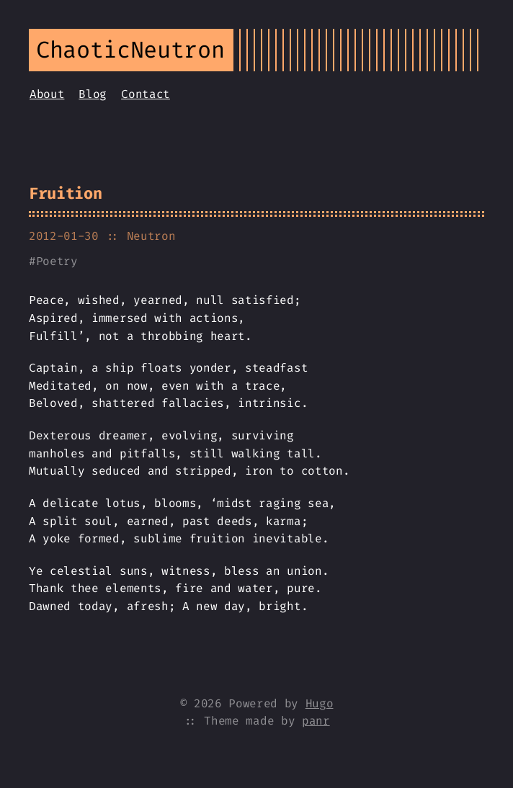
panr (316, 720)
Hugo (319, 703)
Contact (145, 94)
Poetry (57, 261)
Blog (93, 94)
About (47, 94)
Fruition (65, 193)
